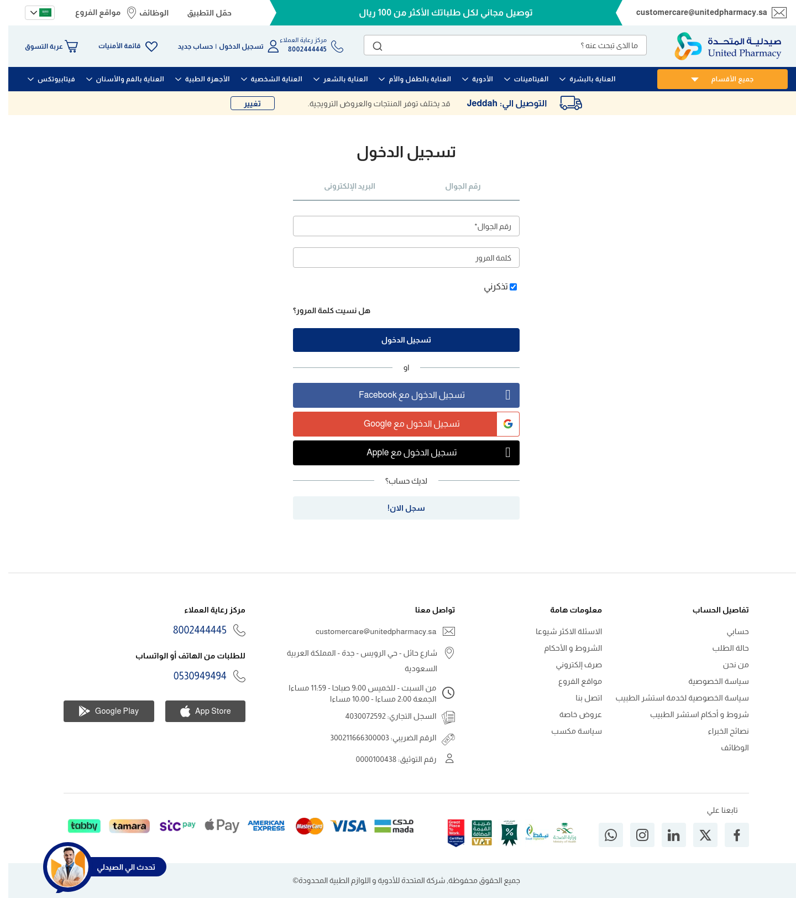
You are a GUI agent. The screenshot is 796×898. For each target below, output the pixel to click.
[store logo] (719, 46)
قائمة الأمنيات (111, 46)
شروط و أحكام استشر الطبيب (691, 714)
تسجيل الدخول (233, 46)
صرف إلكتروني (571, 664)
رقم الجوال (454, 185)
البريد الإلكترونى (341, 185)
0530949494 (191, 676)
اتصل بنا (581, 697)
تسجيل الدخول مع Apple (434, 453)
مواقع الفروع (89, 12)
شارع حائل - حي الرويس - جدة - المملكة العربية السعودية (354, 660)
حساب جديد (187, 46)
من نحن (728, 664)
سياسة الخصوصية (710, 681)
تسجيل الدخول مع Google (433, 424)
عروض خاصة (572, 714)
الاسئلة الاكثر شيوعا (560, 631)
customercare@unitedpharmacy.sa (693, 12)
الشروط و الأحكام (565, 647)
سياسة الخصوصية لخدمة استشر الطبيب (674, 697)
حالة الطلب (722, 647)
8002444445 (191, 630)
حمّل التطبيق (201, 12)
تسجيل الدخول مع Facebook (430, 395)
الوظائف (146, 12)
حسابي (729, 631)
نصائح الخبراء (720, 730)
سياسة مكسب (568, 730)
